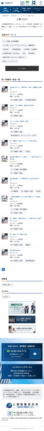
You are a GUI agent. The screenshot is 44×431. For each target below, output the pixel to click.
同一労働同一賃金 (16, 100)
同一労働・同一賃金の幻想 (18, 234)
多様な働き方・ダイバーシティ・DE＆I (23, 135)
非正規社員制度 (31, 100)
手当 (23, 53)
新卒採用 (31, 53)
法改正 (28, 151)
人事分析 (5, 49)
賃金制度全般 (30, 260)
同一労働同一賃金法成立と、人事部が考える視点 (25, 218)
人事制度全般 (16, 49)
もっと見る (22, 68)
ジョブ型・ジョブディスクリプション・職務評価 (18, 45)
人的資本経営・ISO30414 (11, 53)
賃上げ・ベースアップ (10, 61)
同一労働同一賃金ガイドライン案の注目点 (23, 141)
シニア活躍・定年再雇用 (11, 41)
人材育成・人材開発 (30, 49)
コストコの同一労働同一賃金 (19, 121)
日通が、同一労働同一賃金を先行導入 (22, 105)
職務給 (28, 245)
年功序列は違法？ (15, 250)
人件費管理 (14, 191)
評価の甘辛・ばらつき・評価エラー (14, 57)
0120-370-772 (18, 351)
